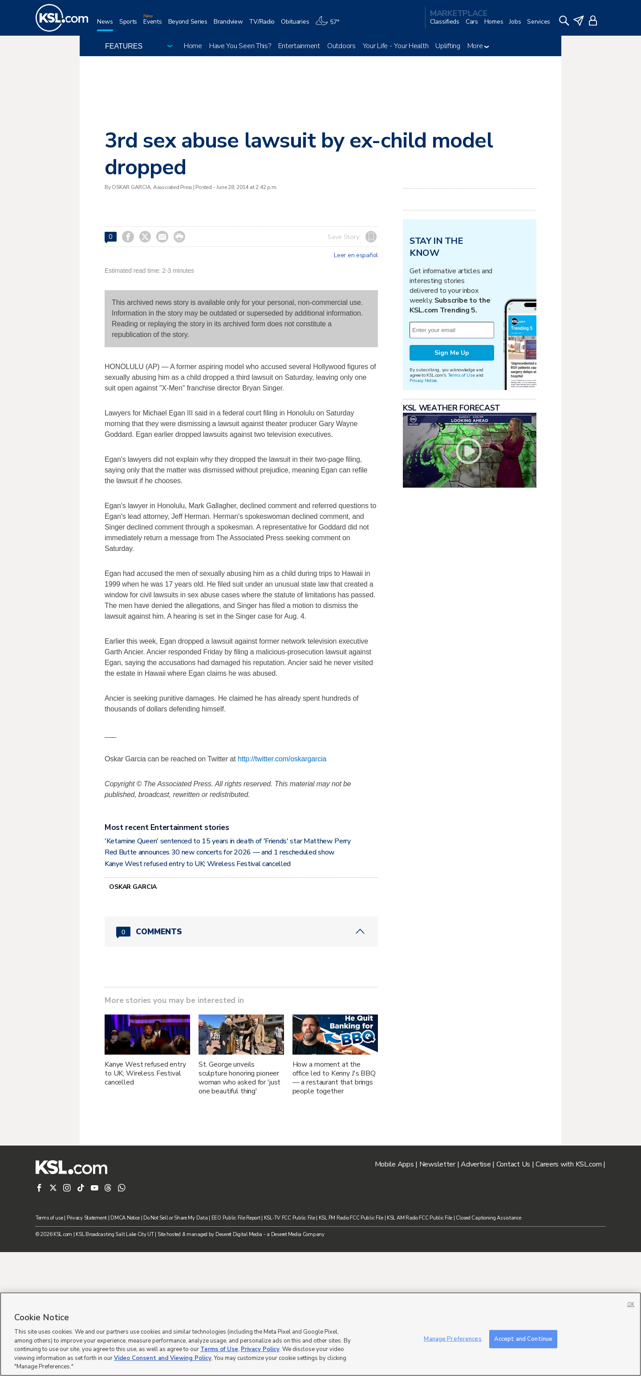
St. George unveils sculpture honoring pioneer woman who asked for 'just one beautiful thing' (240, 1201)
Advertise (476, 1288)
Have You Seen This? (240, 46)
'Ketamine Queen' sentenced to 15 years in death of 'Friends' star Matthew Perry (228, 965)
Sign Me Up (451, 464)
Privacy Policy (260, 1349)
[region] (320, 1334)
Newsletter (437, 1288)
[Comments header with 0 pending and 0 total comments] (241, 1055)
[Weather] (330, 25)
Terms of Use (461, 486)
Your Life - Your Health (396, 46)
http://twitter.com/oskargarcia (282, 883)
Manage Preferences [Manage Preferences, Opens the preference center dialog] (452, 1339)
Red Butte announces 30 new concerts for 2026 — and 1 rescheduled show (220, 976)
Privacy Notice (423, 492)
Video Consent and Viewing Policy (162, 1358)
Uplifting (447, 46)
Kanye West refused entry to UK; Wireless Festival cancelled (198, 988)
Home (193, 46)
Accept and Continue (523, 1339)
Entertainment (299, 46)
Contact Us (513, 1288)
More (478, 46)
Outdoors (341, 46)
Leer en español (356, 255)
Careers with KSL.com (568, 1288)
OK (630, 1304)
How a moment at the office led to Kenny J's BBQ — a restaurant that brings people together (334, 1201)
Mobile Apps (394, 1288)
